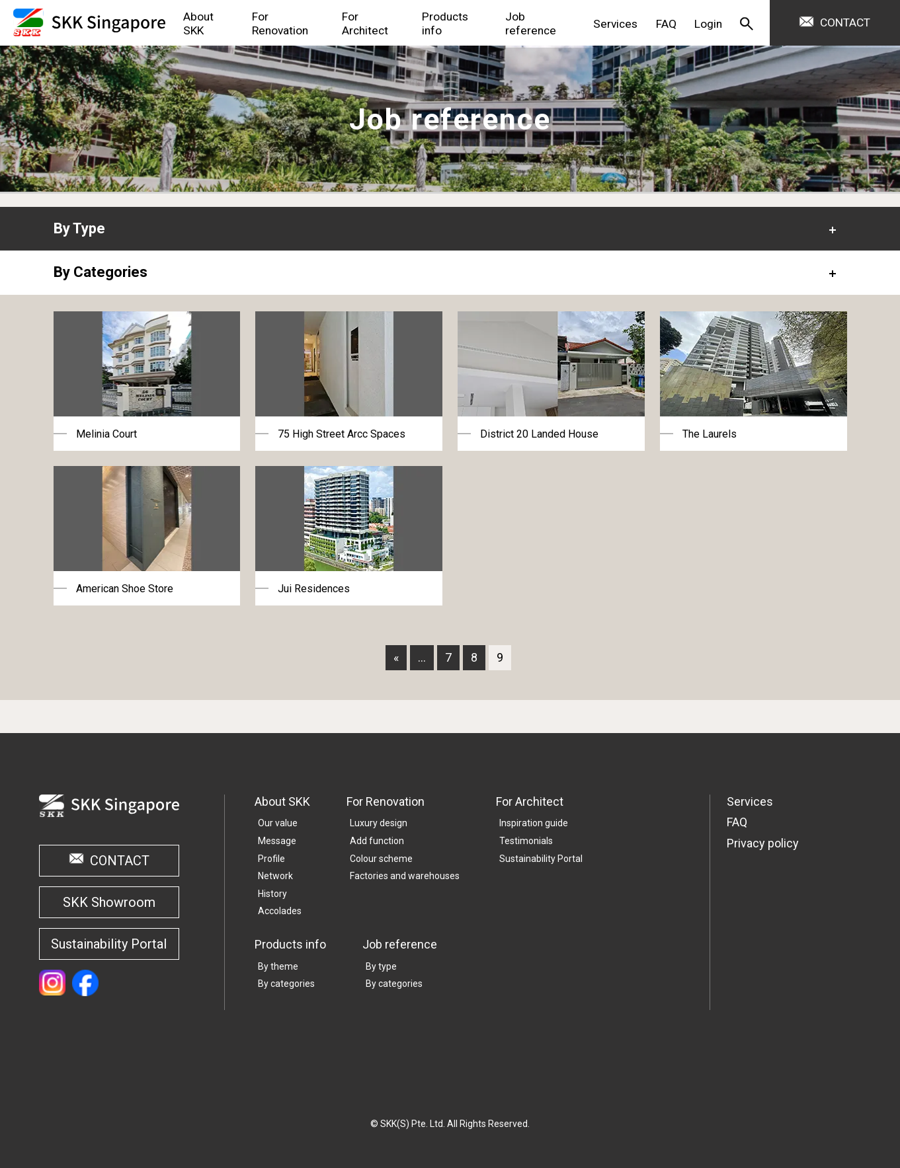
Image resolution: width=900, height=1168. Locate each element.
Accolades (280, 911)
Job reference (399, 944)
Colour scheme (381, 858)
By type (381, 966)
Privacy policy (763, 843)
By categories (286, 983)
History (272, 893)
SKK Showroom (109, 902)
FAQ (737, 822)
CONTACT (845, 22)
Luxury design (378, 823)
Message (277, 841)
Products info (290, 944)
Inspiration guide (533, 823)
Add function (377, 841)
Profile (271, 858)
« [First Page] (396, 657)
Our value (278, 823)
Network (275, 876)
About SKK (282, 801)
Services (750, 801)
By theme (278, 966)
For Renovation (386, 801)
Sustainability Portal (109, 944)
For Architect (529, 801)
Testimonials (526, 841)
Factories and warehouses (405, 876)
